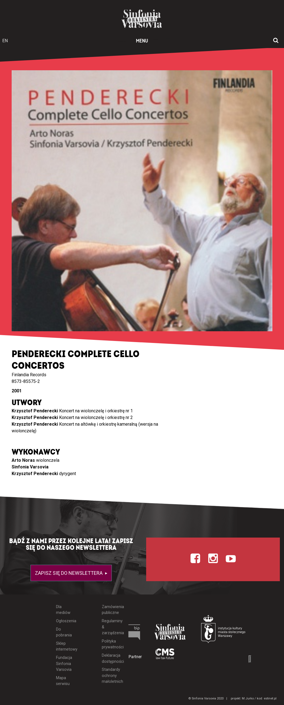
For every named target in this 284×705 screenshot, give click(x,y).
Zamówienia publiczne (109, 609)
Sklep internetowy (63, 646)
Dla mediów (63, 609)
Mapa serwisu (63, 681)
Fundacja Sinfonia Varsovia (63, 663)
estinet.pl (270, 698)
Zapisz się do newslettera (69, 573)
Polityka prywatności (109, 644)
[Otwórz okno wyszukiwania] (275, 40)
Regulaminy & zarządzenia (109, 627)
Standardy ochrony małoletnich (109, 675)
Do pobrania (63, 632)
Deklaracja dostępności (109, 658)
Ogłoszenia (63, 621)
